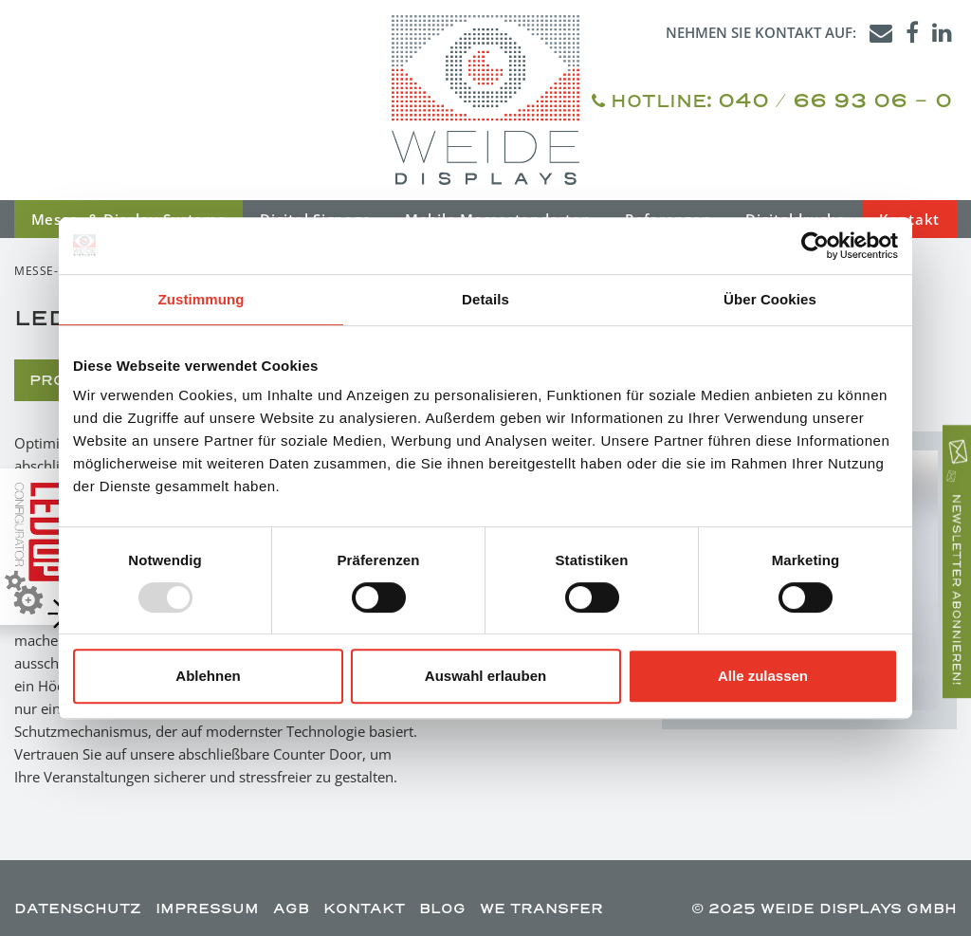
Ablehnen (207, 676)
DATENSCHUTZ (77, 908)
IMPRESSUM (207, 908)
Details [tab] (485, 299)
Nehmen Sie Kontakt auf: (761, 32)
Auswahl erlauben (485, 676)
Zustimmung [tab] (201, 299)
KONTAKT (364, 908)
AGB (291, 908)
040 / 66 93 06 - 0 (835, 99)
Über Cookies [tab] (770, 299)
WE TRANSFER (541, 908)
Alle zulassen (763, 676)
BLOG (442, 908)
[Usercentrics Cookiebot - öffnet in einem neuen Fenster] (815, 245)
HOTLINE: (772, 100)
